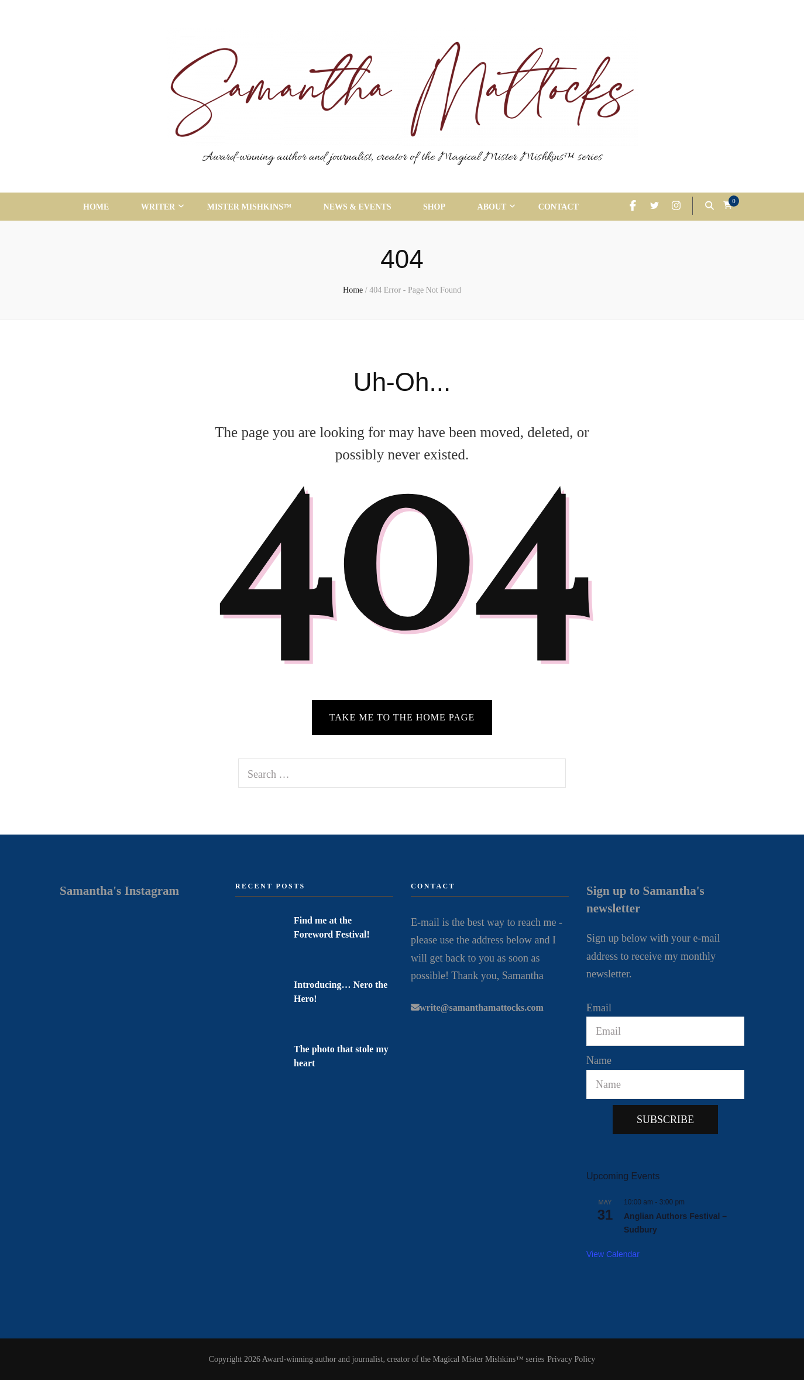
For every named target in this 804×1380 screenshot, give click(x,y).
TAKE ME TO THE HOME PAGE (402, 717)
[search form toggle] (709, 205)
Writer (158, 206)
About (492, 206)
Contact (558, 206)
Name (598, 1060)
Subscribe (665, 1119)
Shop (434, 206)
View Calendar (613, 1254)
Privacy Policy (571, 1359)
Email (598, 1008)
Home (96, 206)
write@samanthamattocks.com (482, 1007)
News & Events (357, 206)
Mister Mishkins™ (249, 206)
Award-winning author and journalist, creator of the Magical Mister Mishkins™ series (402, 157)
